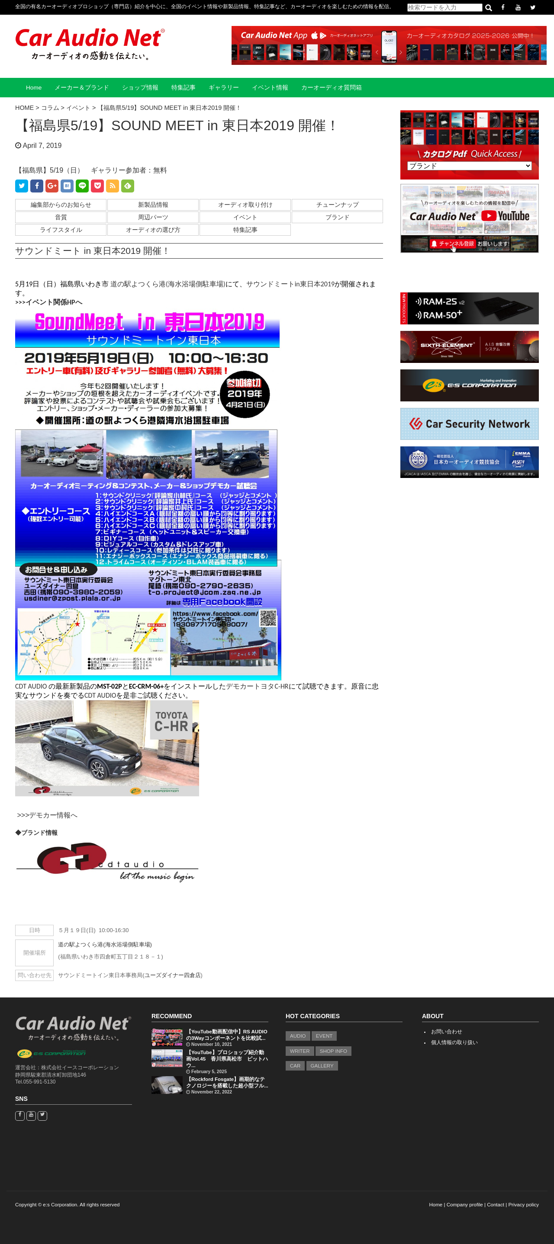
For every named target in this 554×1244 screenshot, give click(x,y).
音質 (61, 217)
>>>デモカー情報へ (47, 815)
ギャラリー (224, 87)
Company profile (465, 1204)
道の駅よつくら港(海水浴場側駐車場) (167, 284)
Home (34, 87)
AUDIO (298, 1036)
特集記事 (183, 87)
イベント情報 (270, 87)
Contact (495, 1204)
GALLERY (322, 1065)
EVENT (324, 1036)
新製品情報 (153, 204)
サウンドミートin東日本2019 (290, 284)
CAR (295, 1065)
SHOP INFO (333, 1051)
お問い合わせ (446, 1031)
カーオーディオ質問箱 (331, 87)
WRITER (300, 1051)
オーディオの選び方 (153, 229)
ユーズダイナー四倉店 (173, 975)
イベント (245, 217)
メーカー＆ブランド (82, 87)
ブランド (337, 217)
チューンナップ (337, 204)
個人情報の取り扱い (454, 1042)
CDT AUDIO (31, 686)
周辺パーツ (153, 217)
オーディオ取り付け (245, 204)
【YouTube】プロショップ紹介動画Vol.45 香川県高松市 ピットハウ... (227, 1059)
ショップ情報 (140, 87)
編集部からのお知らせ (61, 204)
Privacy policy (523, 1204)
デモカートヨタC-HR (257, 686)
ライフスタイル (61, 229)
